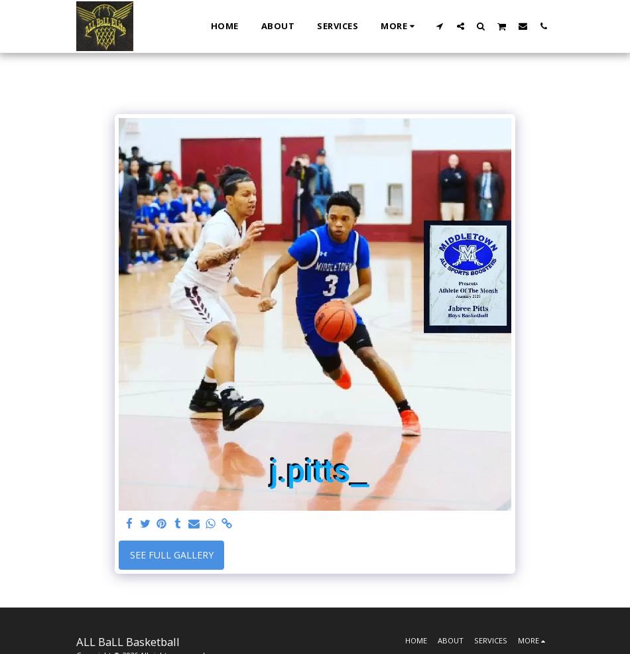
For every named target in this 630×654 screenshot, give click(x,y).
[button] (440, 26)
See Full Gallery (172, 555)
